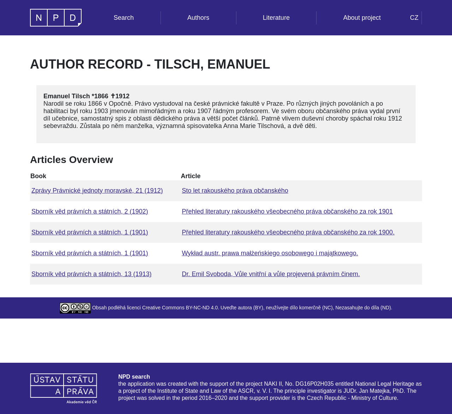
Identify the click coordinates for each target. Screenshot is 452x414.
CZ (414, 17)
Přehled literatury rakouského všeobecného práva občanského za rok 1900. (288, 232)
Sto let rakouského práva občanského (235, 190)
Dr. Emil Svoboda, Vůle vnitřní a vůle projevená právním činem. (271, 274)
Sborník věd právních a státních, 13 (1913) (91, 274)
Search (124, 17)
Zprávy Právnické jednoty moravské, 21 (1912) (97, 190)
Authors (198, 17)
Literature (276, 17)
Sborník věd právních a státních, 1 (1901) (89, 232)
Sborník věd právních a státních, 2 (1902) (89, 211)
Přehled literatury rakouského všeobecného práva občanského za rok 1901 (287, 211)
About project (362, 17)
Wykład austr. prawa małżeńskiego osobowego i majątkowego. (270, 253)
